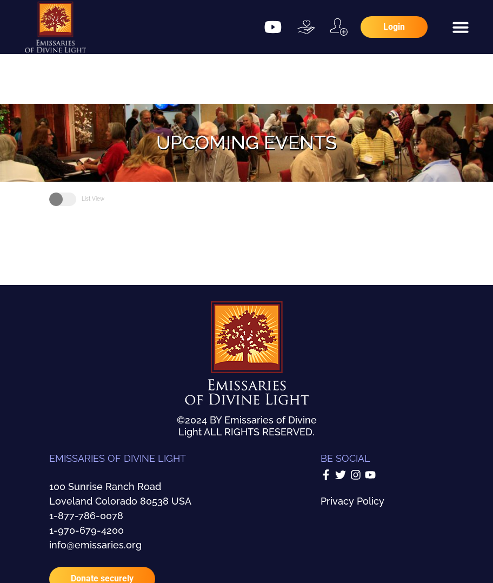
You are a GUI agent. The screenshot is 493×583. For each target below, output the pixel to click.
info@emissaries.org (95, 545)
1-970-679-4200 (86, 530)
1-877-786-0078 (86, 515)
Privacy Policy (352, 501)
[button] (461, 27)
